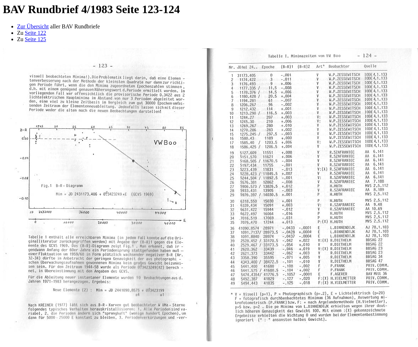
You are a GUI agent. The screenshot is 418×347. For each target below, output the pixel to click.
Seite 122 (35, 33)
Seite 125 (35, 39)
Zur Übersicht (33, 26)
